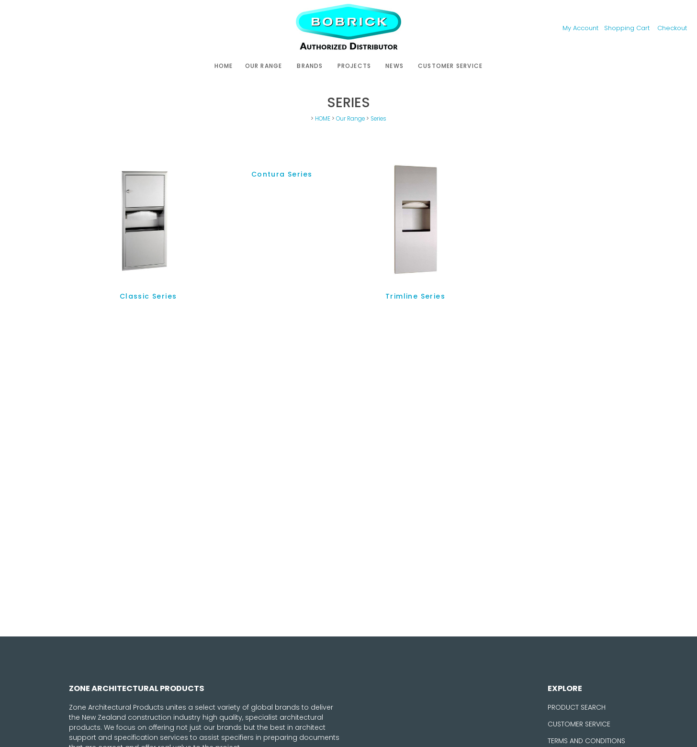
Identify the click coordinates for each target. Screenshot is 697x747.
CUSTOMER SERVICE (579, 724)
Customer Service (450, 66)
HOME (223, 66)
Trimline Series (415, 296)
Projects (354, 66)
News (394, 66)
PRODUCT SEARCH (577, 707)
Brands (310, 66)
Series (378, 119)
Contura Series (282, 174)
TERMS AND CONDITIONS (586, 741)
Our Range (263, 66)
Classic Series (148, 296)
